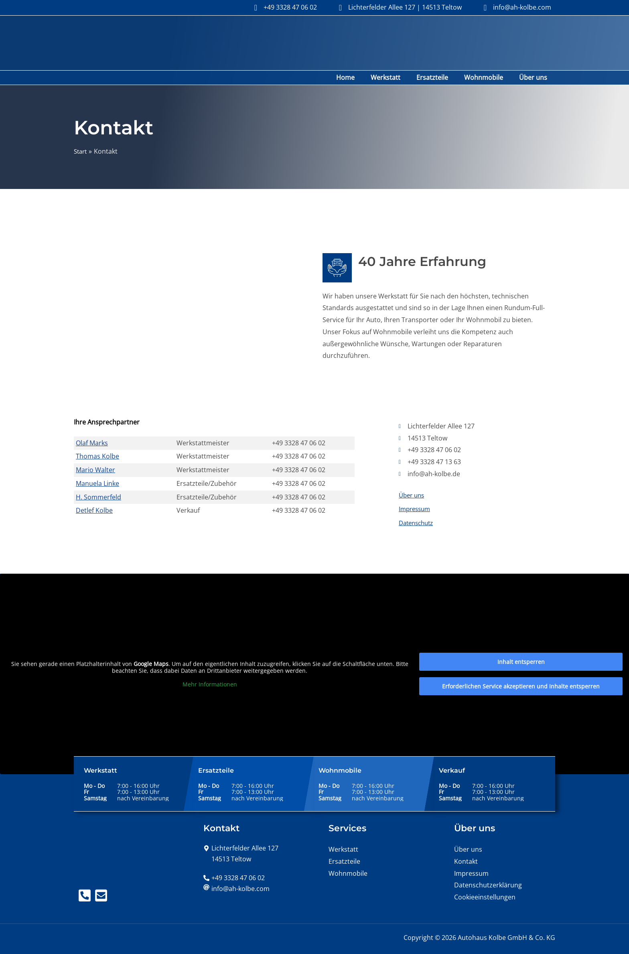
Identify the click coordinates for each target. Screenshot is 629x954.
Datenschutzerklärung (488, 867)
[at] (236, 870)
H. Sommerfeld (98, 477)
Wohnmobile (488, 57)
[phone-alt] (234, 859)
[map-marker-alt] (240, 830)
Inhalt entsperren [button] (521, 644)
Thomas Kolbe (97, 436)
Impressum (416, 490)
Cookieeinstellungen (484, 879)
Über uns (535, 57)
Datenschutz (418, 504)
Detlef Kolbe (94, 490)
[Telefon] (84, 877)
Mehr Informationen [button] (210, 666)
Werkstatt (397, 57)
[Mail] (105, 877)
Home (360, 57)
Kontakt (466, 843)
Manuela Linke (97, 463)
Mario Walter (95, 450)
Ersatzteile (440, 57)
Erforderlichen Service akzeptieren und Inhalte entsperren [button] (521, 668)
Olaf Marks (92, 423)
